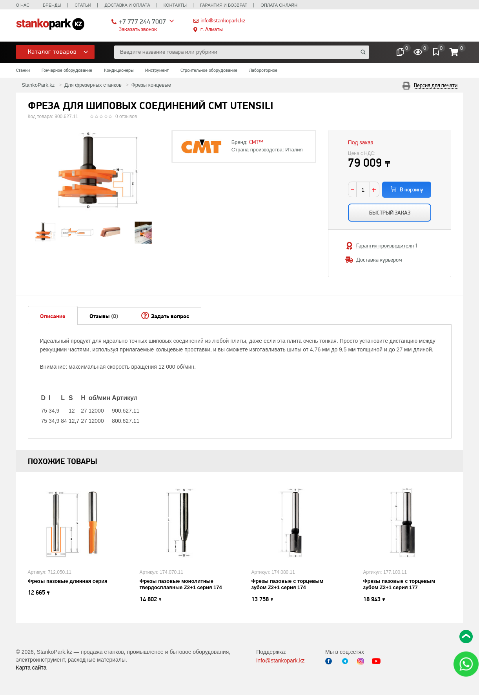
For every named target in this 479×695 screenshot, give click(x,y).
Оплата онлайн (278, 5)
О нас (23, 5)
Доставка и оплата (127, 5)
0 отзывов (126, 116)
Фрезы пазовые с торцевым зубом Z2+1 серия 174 (287, 584)
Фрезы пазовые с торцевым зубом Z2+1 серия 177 (399, 584)
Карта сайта (31, 667)
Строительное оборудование (208, 70)
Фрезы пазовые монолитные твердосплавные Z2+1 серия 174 (181, 584)
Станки (23, 70)
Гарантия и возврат (223, 5)
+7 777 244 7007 (142, 21)
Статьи (83, 5)
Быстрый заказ (389, 212)
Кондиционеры (118, 70)
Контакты (175, 5)
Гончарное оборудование (67, 70)
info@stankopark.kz (222, 20)
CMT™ (256, 142)
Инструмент (157, 70)
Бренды (52, 5)
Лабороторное (263, 70)
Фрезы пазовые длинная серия (67, 581)
